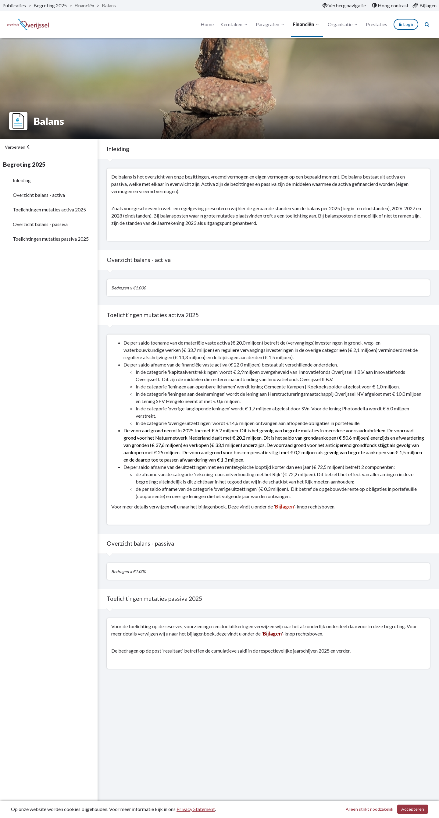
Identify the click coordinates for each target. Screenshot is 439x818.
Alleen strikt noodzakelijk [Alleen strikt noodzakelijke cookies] (369, 809)
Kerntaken (234, 24)
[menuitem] (344, 5)
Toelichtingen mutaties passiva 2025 (51, 239)
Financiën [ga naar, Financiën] (84, 5)
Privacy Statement (196, 809)
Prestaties (376, 24)
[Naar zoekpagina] (427, 24)
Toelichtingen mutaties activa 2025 (49, 209)
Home (207, 24)
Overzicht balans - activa (39, 195)
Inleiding (22, 180)
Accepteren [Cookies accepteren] (412, 809)
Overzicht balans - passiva (40, 224)
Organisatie (343, 24)
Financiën (307, 24)
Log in (406, 24)
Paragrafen (271, 24)
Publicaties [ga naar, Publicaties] (14, 5)
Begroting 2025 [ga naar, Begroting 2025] (50, 5)
